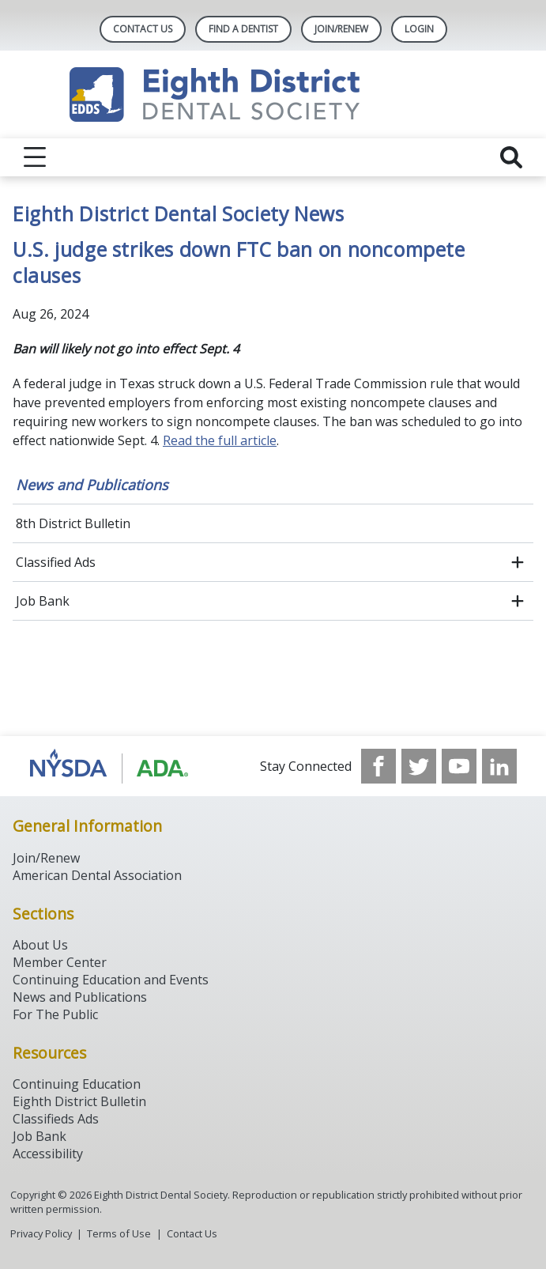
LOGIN (419, 29)
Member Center (60, 962)
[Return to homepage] (273, 94)
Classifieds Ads (56, 1118)
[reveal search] (511, 157)
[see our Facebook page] (378, 766)
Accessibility (48, 1153)
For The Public (55, 1014)
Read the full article (220, 440)
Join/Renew (341, 29)
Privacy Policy (41, 1233)
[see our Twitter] (418, 766)
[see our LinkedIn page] (499, 766)
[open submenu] (517, 562)
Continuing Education (77, 1084)
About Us (40, 945)
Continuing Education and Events (111, 979)
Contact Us (142, 29)
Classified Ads (56, 562)
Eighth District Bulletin (79, 1101)
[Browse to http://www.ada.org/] (109, 766)
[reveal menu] (35, 157)
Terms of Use (119, 1233)
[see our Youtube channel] (459, 766)
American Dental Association (97, 875)
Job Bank (43, 601)
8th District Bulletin (73, 523)
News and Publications (92, 484)
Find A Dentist (243, 29)
